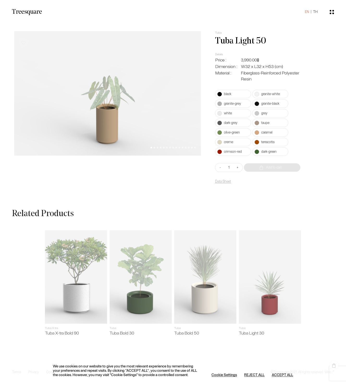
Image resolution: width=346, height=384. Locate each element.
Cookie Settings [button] (224, 374)
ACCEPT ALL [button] (282, 374)
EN (307, 12)
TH (315, 12)
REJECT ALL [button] (254, 374)
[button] (151, 147)
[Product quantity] (228, 167)
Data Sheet (223, 181)
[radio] (233, 94)
